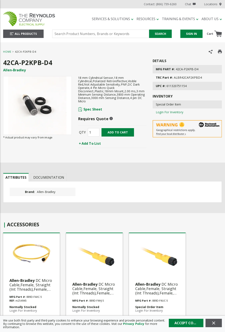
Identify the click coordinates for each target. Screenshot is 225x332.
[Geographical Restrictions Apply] (187, 129)
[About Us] (212, 19)
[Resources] (148, 19)
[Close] (213, 323)
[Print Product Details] (220, 52)
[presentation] (16, 177)
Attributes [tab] (15, 177)
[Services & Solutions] (112, 19)
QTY (82, 132)
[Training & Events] (180, 19)
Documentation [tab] (48, 177)
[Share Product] (211, 52)
